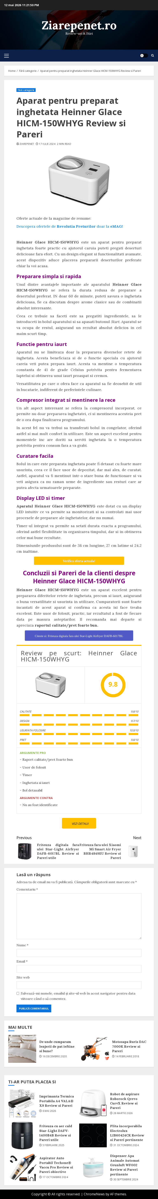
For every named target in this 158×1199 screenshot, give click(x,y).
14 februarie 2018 (127, 1056)
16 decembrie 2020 (55, 1056)
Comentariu (27, 889)
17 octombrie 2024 (55, 1177)
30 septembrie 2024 (125, 1179)
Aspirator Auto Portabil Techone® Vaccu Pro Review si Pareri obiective (22, 1167)
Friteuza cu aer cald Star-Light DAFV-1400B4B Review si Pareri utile (22, 1135)
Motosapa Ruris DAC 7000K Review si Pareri (95, 1049)
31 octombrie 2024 (126, 1145)
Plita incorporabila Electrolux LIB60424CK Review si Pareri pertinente (93, 1135)
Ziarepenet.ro (79, 25)
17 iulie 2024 (47, 144)
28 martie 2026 (123, 1113)
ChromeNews (94, 1194)
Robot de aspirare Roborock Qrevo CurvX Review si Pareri (93, 1103)
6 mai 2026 (49, 1111)
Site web (23, 977)
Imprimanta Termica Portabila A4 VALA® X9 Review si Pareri (22, 1103)
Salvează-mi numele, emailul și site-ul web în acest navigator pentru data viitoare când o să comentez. (78, 996)
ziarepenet (27, 144)
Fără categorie (26, 90)
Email (22, 961)
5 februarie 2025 (54, 1145)
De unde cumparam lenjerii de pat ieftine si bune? (22, 1049)
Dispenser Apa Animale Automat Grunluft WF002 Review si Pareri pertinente (93, 1167)
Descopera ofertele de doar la (69, 226)
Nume (22, 945)
